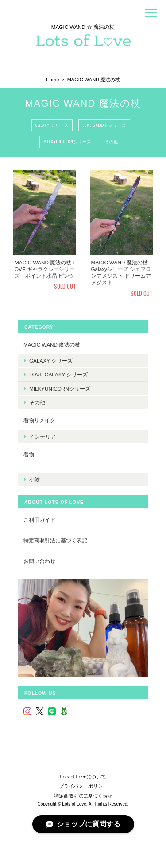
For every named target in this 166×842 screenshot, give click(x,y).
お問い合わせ (39, 561)
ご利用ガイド (39, 520)
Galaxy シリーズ (52, 125)
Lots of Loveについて (83, 776)
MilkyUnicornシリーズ (67, 141)
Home (52, 79)
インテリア (42, 436)
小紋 (34, 479)
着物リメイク (39, 420)
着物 (28, 454)
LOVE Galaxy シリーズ (104, 125)
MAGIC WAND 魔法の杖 (51, 344)
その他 (111, 141)
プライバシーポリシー (83, 786)
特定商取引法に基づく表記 (55, 540)
